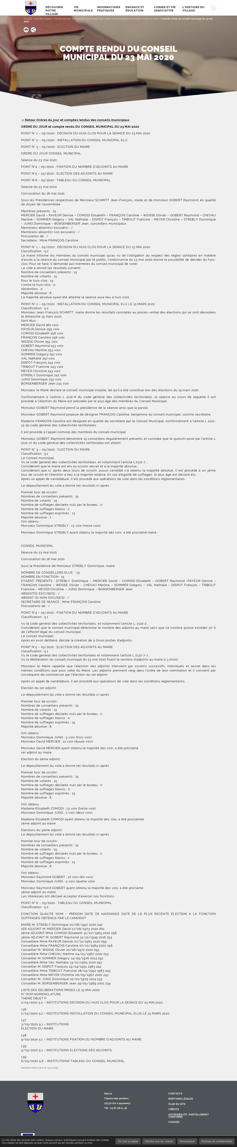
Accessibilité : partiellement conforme (188, 1115)
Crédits (173, 1109)
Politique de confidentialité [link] (217, 1141)
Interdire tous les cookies (159, 1141)
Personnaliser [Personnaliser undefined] (187, 1141)
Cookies (174, 1122)
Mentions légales (180, 1098)
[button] (26, 29)
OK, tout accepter (128, 1141)
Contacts (175, 1093)
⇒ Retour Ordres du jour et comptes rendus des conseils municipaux (75, 120)
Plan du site (176, 1104)
